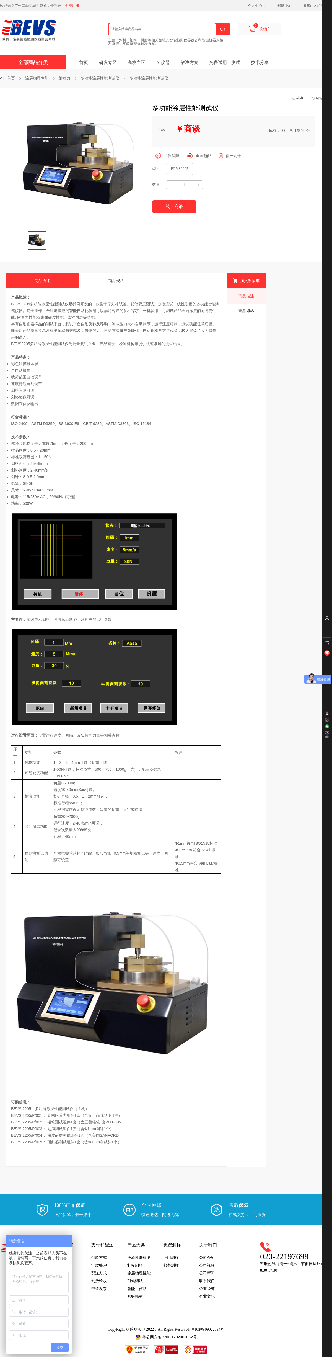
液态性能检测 (139, 1258)
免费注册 (72, 5)
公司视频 (207, 1265)
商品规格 (116, 280)
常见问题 (63, 1281)
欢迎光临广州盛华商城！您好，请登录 (30, 5)
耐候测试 (135, 1281)
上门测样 (171, 1258)
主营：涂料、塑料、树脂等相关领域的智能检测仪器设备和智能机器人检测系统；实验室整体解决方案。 (165, 41)
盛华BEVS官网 (314, 5)
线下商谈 (174, 206)
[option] (38, 240)
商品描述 (42, 280)
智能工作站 (137, 1289)
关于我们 (208, 1245)
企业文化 (207, 1296)
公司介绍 (207, 1258)
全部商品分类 (33, 62)
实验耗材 (135, 1296)
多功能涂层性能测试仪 (185, 108)
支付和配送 (102, 1245)
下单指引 (63, 1265)
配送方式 (99, 1273)
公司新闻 (207, 1273)
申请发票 (99, 1289)
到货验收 (99, 1281)
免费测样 (172, 1245)
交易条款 (63, 1273)
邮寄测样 (171, 1265)
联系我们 (207, 1281)
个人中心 (255, 5)
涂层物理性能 (139, 1273)
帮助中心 (284, 5)
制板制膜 (135, 1265)
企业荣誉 (207, 1289)
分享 (300, 99)
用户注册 (63, 1258)
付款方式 (99, 1258)
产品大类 (136, 1245)
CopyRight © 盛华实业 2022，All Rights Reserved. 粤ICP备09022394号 (166, 1329)
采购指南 (64, 1245)
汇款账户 (99, 1265)
